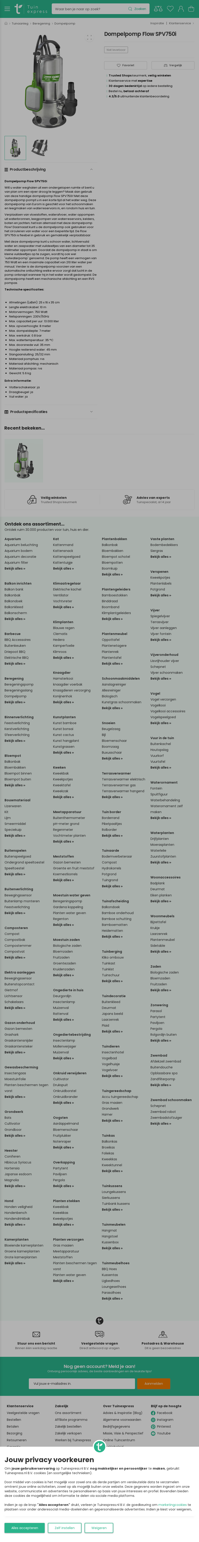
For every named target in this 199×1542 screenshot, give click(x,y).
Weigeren (99, 1528)
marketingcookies (172, 1505)
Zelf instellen (65, 1528)
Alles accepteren (24, 1528)
